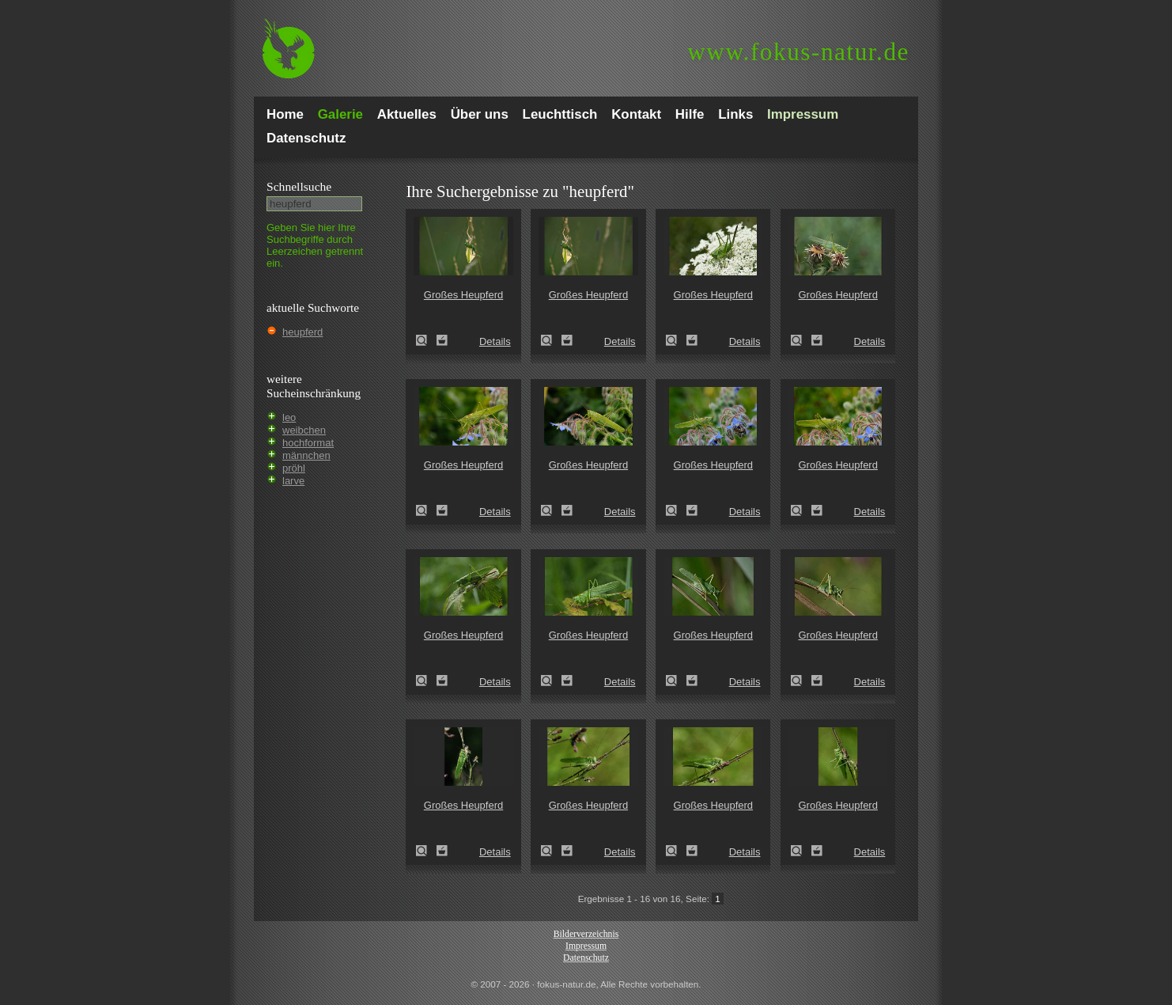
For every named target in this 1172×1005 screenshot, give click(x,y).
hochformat (308, 443)
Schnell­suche (299, 186)
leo (289, 417)
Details (495, 341)
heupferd (302, 332)
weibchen (304, 430)
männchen (306, 455)
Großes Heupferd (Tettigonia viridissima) (426, 340)
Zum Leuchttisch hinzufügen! (442, 340)
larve (293, 481)
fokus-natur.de (798, 52)
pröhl (293, 468)
